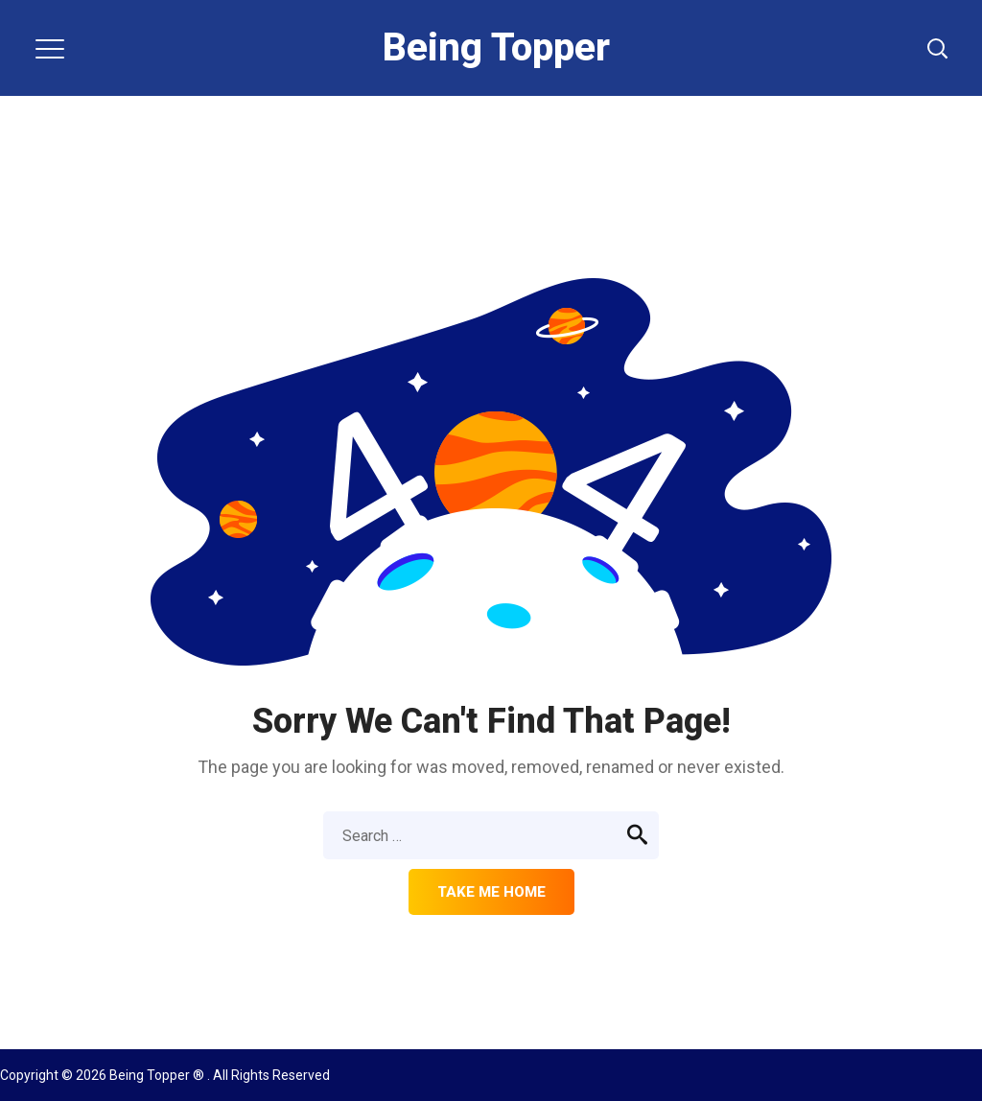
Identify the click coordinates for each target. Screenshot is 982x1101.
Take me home (491, 892)
